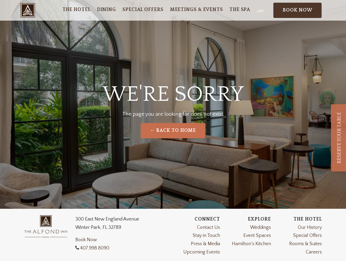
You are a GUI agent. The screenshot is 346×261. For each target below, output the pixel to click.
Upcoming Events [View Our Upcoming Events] (201, 252)
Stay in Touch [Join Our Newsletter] (206, 235)
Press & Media (205, 244)
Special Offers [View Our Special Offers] (307, 235)
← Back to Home (173, 130)
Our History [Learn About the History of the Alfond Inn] (310, 227)
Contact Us (208, 227)
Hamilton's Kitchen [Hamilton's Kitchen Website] (251, 244)
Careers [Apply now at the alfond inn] (314, 252)
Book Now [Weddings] (86, 240)
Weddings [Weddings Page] (260, 227)
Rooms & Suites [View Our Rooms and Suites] (305, 244)
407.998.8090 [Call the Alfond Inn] (94, 248)
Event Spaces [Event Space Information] (257, 235)
